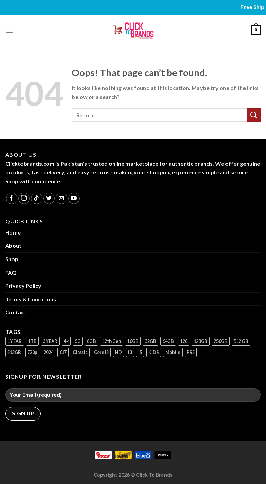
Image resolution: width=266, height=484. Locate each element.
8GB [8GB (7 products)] (91, 341)
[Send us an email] (61, 198)
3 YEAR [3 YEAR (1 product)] (50, 341)
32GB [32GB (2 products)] (150, 341)
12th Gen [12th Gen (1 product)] (111, 341)
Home (13, 232)
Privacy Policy (23, 285)
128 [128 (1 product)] (183, 341)
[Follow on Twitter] (49, 198)
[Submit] (254, 115)
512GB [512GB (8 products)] (14, 352)
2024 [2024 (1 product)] (48, 352)
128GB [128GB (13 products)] (200, 341)
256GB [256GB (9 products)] (221, 341)
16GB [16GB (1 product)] (133, 341)
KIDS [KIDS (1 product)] (153, 352)
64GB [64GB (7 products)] (168, 341)
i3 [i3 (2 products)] (130, 352)
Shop (11, 259)
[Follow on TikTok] (36, 198)
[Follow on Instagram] (24, 198)
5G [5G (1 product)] (78, 341)
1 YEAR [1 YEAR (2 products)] (14, 341)
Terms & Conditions (30, 299)
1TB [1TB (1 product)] (32, 341)
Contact (15, 312)
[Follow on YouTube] (74, 198)
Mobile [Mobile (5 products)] (172, 352)
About (13, 245)
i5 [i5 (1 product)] (140, 352)
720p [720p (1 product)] (32, 352)
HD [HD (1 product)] (118, 352)
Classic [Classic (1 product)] (80, 352)
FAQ (11, 272)
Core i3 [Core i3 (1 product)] (101, 352)
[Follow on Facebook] (11, 198)
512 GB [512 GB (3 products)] (241, 341)
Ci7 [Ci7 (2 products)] (63, 352)
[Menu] (9, 29)
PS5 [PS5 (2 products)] (191, 352)
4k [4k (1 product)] (66, 341)
